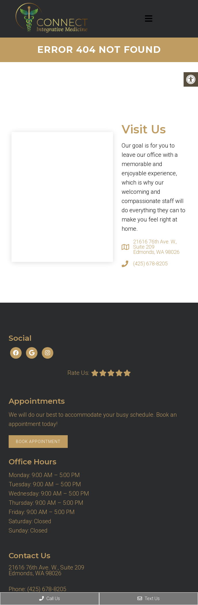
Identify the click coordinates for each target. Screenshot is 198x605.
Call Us (49, 598)
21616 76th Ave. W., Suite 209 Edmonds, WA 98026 (156, 247)
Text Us (148, 598)
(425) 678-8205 (150, 263)
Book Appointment (38, 441)
